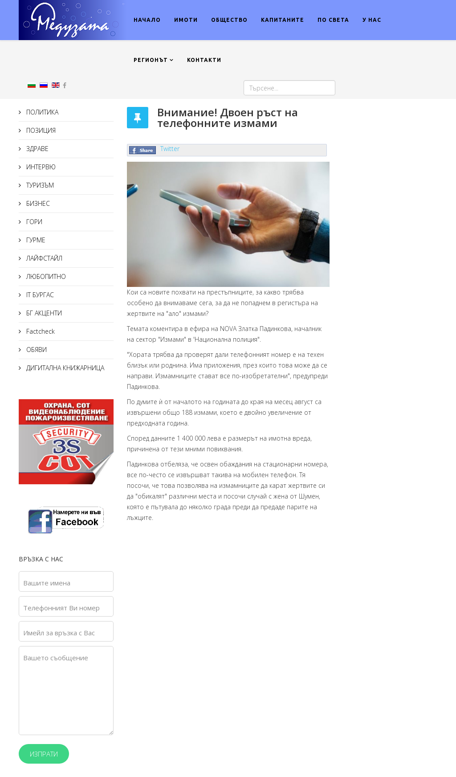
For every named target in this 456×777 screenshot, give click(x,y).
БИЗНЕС (37, 203)
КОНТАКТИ (204, 60)
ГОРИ (33, 221)
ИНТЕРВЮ (40, 167)
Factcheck (39, 331)
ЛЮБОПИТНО (45, 276)
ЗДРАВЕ (36, 148)
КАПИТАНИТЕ (282, 20)
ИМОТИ (186, 20)
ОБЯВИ (35, 349)
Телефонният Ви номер (61, 607)
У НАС (371, 20)
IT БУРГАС (39, 294)
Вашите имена (46, 582)
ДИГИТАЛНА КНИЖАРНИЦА (64, 368)
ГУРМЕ (34, 240)
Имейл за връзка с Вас (59, 632)
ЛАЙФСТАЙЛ (43, 258)
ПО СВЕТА (333, 20)
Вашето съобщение (55, 657)
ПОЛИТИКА (41, 112)
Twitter (169, 148)
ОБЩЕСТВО (229, 20)
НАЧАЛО (147, 20)
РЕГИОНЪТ (151, 60)
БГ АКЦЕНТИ (43, 313)
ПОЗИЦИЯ (40, 130)
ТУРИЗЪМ (39, 185)
